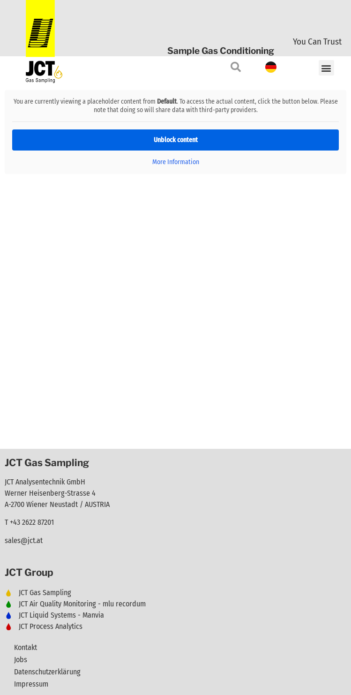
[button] (326, 68)
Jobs (20, 659)
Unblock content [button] (176, 140)
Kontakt (25, 647)
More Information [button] (175, 162)
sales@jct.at (24, 540)
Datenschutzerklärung (47, 671)
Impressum (31, 684)
